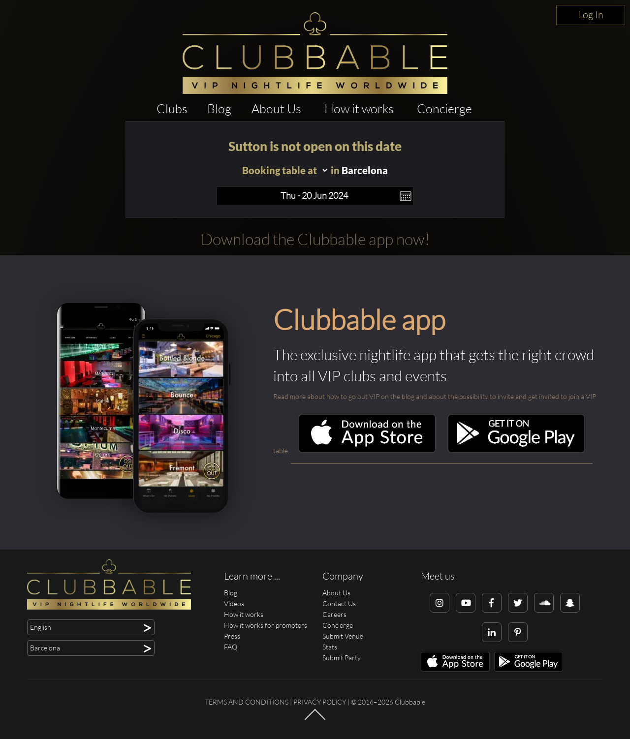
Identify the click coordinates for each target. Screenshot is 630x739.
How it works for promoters (265, 625)
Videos (234, 603)
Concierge (444, 108)
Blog (219, 108)
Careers (334, 614)
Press (232, 636)
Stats (329, 647)
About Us (276, 108)
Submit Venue (342, 636)
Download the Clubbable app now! (315, 238)
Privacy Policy (319, 702)
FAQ (230, 647)
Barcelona (365, 170)
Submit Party (341, 657)
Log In (590, 14)
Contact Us (339, 603)
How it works (359, 108)
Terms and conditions (246, 702)
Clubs (172, 108)
